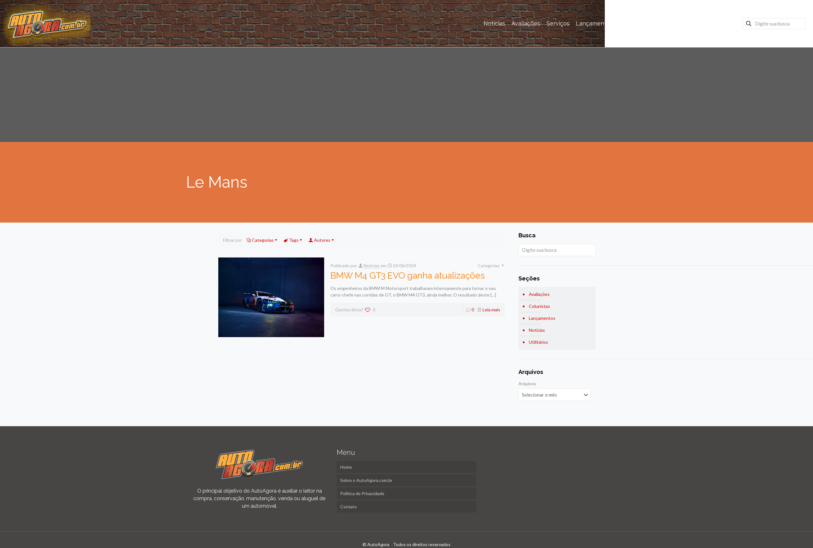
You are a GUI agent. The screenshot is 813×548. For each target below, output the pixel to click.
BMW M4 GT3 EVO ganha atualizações (407, 275)
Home (346, 467)
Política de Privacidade (362, 493)
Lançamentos (542, 318)
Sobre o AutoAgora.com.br (366, 480)
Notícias (537, 330)
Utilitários (538, 342)
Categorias (262, 240)
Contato (348, 506)
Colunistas (539, 306)
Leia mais (491, 309)
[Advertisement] (407, 95)
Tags (293, 240)
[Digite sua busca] (773, 23)
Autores (322, 240)
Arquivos (527, 383)
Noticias (372, 265)
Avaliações (539, 294)
